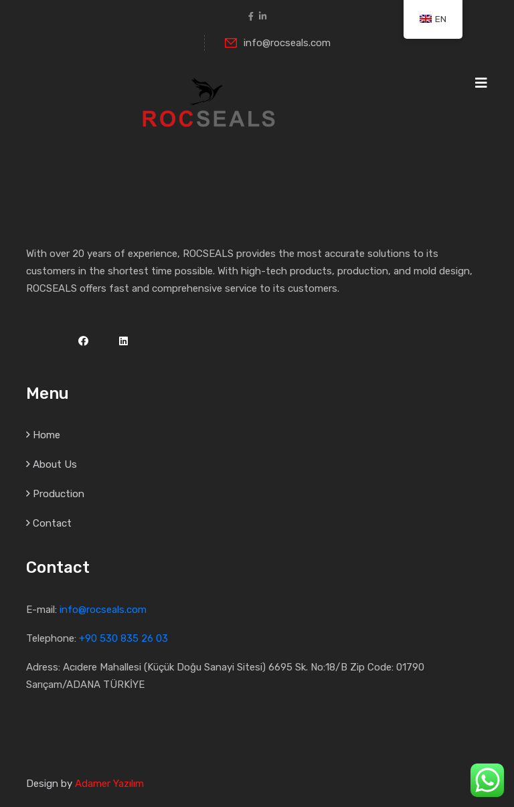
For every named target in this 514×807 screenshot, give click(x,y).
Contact (52, 523)
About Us (55, 464)
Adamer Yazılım (109, 784)
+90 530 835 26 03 (123, 638)
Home (46, 435)
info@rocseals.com (278, 43)
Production (58, 494)
